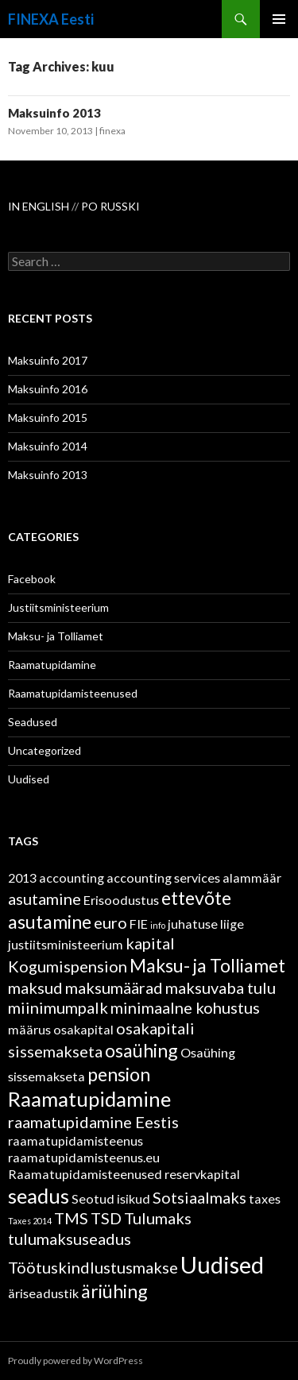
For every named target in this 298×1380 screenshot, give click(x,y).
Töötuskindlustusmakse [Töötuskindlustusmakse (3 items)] (93, 1267)
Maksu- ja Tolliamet (55, 636)
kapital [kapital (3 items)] (150, 943)
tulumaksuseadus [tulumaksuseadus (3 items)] (69, 1238)
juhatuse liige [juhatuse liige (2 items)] (206, 923)
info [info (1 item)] (157, 925)
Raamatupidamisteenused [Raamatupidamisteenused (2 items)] (85, 1173)
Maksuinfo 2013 (54, 113)
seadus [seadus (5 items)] (38, 1196)
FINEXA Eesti (51, 19)
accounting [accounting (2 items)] (71, 877)
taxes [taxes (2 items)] (265, 1198)
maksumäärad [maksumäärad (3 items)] (114, 987)
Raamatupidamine (52, 664)
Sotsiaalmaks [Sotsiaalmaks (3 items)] (199, 1197)
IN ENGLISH (40, 206)
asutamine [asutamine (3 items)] (44, 898)
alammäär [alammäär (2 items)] (252, 877)
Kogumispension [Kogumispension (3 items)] (67, 966)
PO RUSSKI (110, 206)
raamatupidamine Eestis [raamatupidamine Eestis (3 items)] (93, 1121)
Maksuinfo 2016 (47, 389)
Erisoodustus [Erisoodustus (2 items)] (121, 899)
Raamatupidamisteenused (72, 693)
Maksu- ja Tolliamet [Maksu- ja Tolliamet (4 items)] (207, 965)
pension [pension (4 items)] (118, 1074)
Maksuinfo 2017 (47, 360)
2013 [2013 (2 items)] (22, 877)
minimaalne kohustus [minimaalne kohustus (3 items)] (185, 1007)
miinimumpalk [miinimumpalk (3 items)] (58, 1007)
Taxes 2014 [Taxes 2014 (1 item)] (30, 1221)
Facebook (32, 579)
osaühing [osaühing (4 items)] (141, 1050)
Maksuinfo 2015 (47, 417)
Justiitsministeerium (58, 607)
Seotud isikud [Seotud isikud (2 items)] (111, 1198)
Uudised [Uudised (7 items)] (222, 1264)
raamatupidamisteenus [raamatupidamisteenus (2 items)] (75, 1140)
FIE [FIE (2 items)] (139, 923)
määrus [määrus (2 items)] (29, 1029)
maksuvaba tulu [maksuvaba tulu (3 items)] (220, 987)
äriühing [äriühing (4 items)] (114, 1291)
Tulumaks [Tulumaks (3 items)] (158, 1217)
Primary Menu (279, 19)
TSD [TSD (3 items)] (106, 1217)
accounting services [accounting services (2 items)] (163, 877)
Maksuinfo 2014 (47, 446)
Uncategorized (44, 750)
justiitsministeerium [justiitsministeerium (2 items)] (65, 944)
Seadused (32, 722)
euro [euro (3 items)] (110, 922)
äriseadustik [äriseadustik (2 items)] (43, 1293)
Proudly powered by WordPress (75, 1360)
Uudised (28, 779)
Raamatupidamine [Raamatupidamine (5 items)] (89, 1099)
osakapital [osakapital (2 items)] (83, 1029)
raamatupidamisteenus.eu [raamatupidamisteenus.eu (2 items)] (84, 1157)
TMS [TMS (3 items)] (71, 1217)
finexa (112, 131)
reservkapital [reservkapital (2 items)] (202, 1173)
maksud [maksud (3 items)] (35, 987)
